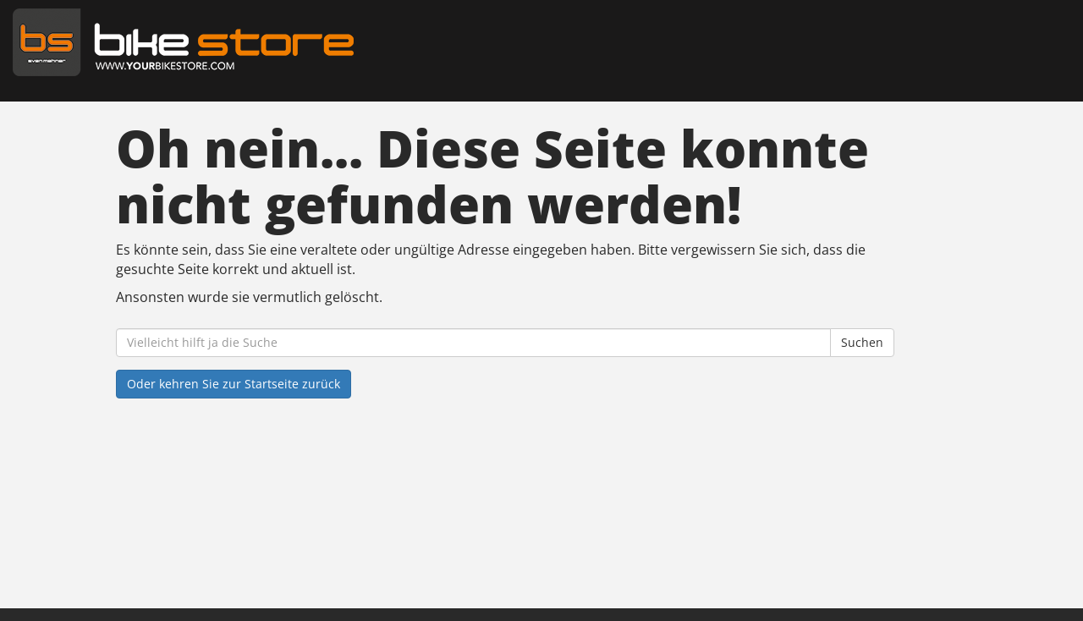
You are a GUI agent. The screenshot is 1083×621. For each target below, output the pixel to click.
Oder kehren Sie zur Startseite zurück (233, 384)
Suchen (862, 342)
